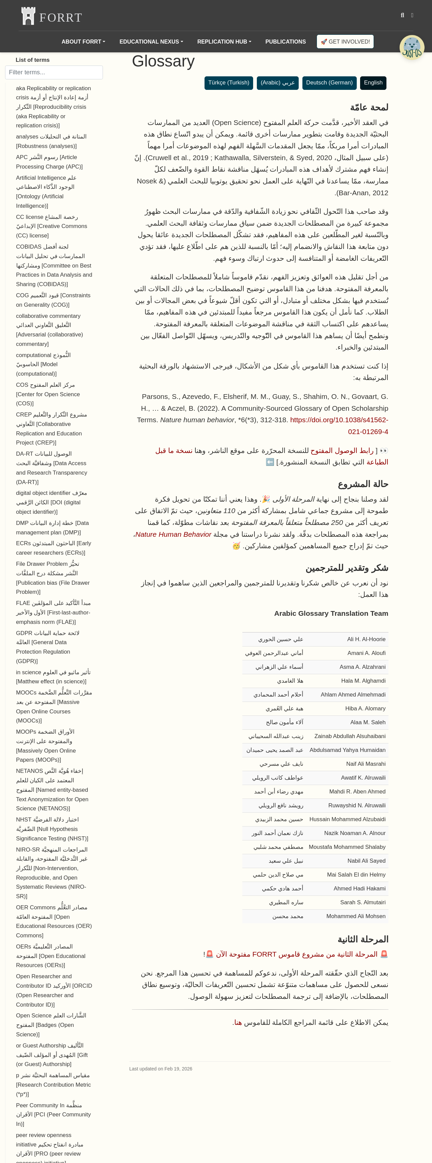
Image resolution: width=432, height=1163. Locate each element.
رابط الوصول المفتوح (342, 450)
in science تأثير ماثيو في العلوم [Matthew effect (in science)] (53, 677)
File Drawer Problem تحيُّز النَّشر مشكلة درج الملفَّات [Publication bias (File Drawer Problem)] (53, 578)
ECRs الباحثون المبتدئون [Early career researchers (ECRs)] (53, 548)
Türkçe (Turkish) (228, 82)
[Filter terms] (54, 72)
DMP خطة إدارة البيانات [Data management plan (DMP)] (52, 528)
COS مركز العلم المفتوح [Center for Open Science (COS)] (48, 394)
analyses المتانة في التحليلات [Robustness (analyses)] (51, 141)
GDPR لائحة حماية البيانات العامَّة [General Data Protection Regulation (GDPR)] (48, 647)
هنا (238, 1022)
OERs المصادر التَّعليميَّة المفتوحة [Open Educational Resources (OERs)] (51, 955)
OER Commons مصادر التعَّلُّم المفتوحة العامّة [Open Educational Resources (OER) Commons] (54, 921)
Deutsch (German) (329, 82)
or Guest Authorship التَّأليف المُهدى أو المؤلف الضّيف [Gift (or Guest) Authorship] (52, 1054)
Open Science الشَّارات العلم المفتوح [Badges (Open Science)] (51, 1024)
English (373, 82)
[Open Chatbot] (411, 47)
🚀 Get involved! (345, 42)
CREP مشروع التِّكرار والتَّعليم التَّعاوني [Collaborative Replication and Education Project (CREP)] (51, 428)
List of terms (33, 60)
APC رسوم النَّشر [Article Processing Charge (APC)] (49, 162)
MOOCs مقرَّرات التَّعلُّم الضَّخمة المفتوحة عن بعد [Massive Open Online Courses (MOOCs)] (54, 706)
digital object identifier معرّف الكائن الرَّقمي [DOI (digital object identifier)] (51, 502)
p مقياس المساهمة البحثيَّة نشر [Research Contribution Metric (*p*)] (53, 1084)
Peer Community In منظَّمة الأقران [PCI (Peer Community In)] (53, 1114)
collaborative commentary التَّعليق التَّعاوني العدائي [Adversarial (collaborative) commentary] (49, 330)
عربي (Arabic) (278, 82)
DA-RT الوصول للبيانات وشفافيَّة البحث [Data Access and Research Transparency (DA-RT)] (51, 468)
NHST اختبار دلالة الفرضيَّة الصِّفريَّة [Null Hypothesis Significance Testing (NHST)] (52, 828)
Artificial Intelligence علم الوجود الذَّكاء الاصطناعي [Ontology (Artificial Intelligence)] (46, 192)
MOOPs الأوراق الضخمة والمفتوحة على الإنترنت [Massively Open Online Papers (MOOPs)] (46, 746)
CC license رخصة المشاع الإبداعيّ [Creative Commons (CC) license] (51, 226)
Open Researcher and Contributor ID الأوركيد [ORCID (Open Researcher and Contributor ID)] (54, 990)
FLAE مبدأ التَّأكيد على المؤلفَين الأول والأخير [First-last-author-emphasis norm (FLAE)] (53, 612)
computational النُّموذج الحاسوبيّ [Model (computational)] (43, 364)
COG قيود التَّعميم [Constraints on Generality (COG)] (53, 300)
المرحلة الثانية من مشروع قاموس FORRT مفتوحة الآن (297, 954)
